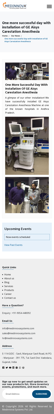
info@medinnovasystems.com (18, 328)
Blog (6, 282)
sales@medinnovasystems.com (18, 333)
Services (8, 286)
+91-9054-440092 (21, 313)
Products (9, 290)
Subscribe (41, 394)
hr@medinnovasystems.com (17, 338)
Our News (15, 35)
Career (8, 294)
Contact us (10, 297)
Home (5, 35)
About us (9, 278)
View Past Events (13, 245)
